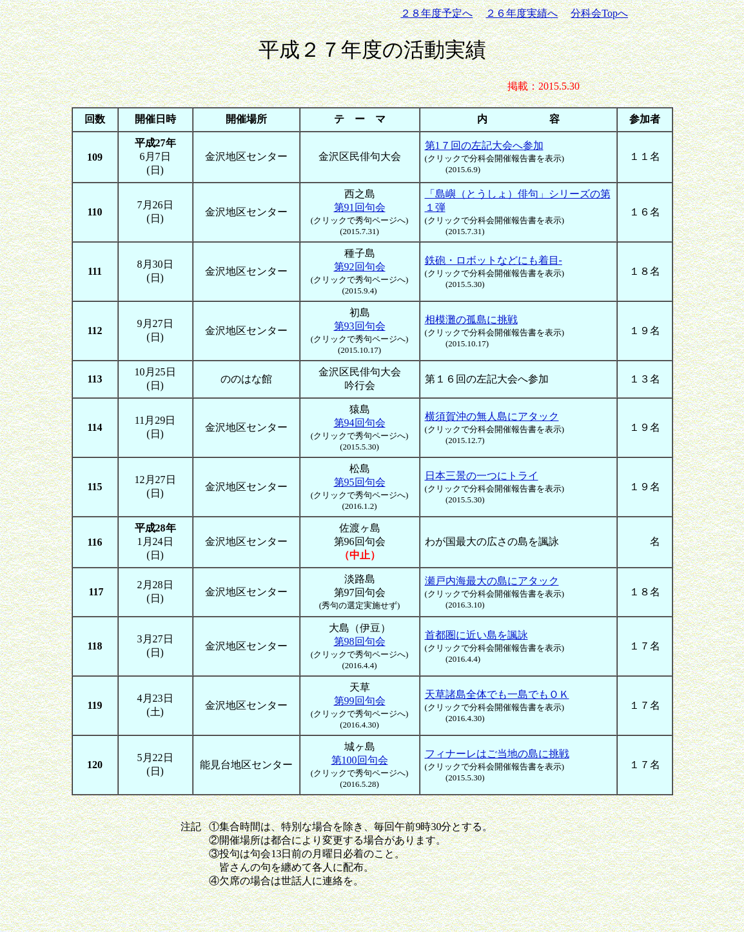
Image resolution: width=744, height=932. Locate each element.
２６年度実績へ (521, 13)
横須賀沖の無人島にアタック (492, 416)
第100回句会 (359, 760)
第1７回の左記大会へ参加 (484, 145)
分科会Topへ (599, 13)
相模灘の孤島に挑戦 (471, 319)
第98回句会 (360, 641)
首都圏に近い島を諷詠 (476, 635)
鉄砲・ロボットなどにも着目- (493, 260)
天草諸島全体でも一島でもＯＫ (497, 694)
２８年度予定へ (436, 13)
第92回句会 (360, 266)
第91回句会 (360, 207)
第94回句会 (360, 422)
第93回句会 (360, 326)
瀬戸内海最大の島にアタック (492, 580)
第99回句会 (360, 700)
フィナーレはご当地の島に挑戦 (497, 753)
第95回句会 (360, 482)
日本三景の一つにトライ (481, 475)
